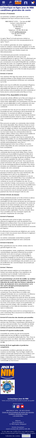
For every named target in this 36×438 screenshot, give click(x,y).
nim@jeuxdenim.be (20, 32)
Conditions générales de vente (18, 414)
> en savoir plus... (18, 416)
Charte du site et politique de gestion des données (18, 412)
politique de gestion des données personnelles (15, 327)
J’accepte (26, 436)
